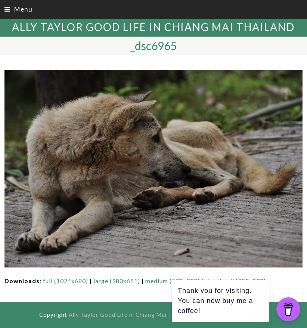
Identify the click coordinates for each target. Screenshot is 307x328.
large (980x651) (116, 280)
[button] (18, 9)
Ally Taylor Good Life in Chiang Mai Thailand (153, 27)
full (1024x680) (65, 280)
